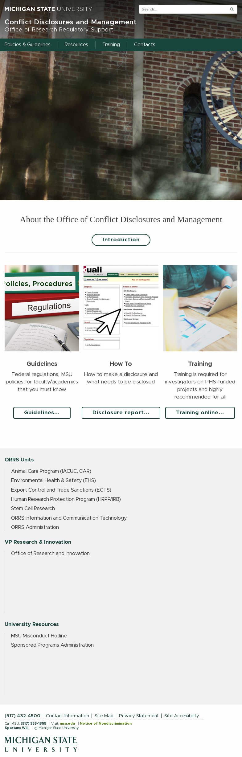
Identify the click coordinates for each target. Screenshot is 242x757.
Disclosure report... (121, 412)
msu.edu (67, 723)
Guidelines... (42, 412)
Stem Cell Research (33, 508)
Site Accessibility (181, 716)
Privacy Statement (139, 716)
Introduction (121, 240)
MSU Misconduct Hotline (39, 635)
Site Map (104, 716)
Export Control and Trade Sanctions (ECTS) (61, 490)
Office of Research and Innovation (50, 553)
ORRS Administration (35, 527)
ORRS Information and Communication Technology (69, 518)
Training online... (200, 412)
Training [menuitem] (111, 44)
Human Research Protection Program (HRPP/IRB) (66, 499)
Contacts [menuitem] (144, 44)
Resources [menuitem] (76, 44)
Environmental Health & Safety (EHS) (53, 480)
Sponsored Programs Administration (52, 645)
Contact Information (67, 716)
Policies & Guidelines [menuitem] (28, 44)
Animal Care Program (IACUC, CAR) (51, 471)
